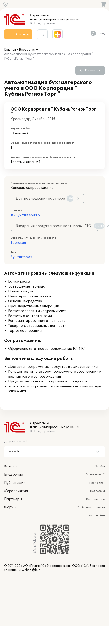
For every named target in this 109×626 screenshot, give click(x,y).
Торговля (18, 243)
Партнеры (13, 499)
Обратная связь (95, 499)
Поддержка (97, 491)
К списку (92, 70)
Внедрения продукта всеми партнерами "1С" (57, 226)
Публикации (15, 483)
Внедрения (27, 49)
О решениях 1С (95, 474)
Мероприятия (16, 491)
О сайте (99, 466)
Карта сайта (97, 515)
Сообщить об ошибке (91, 507)
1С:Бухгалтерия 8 (25, 215)
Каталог (11, 466)
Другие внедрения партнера (44, 198)
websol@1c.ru (31, 570)
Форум (10, 507)
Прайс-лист (97, 482)
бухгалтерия (21, 257)
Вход (101, 33)
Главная (10, 49)
